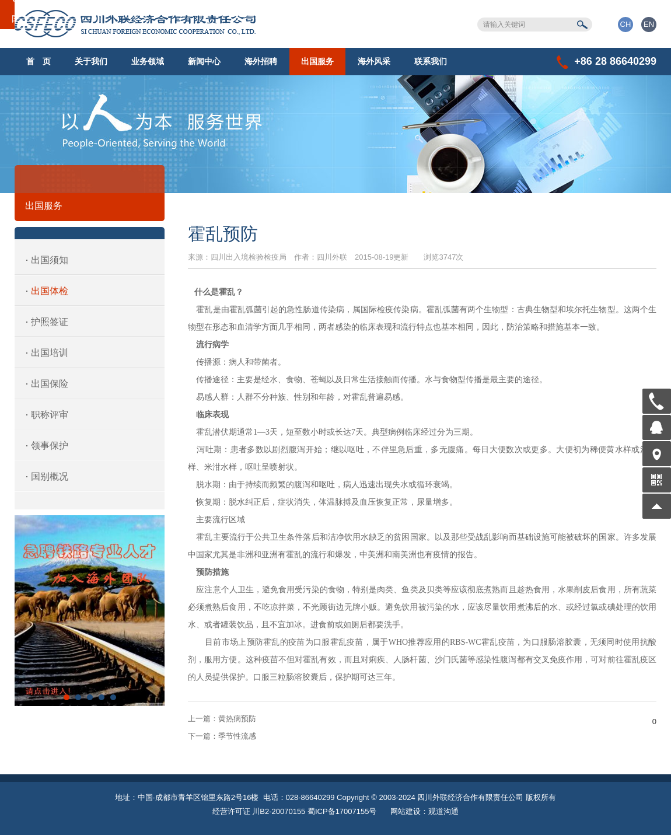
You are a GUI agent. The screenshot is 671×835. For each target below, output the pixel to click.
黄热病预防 (222, 718)
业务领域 (147, 61)
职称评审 (49, 415)
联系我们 (430, 61)
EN (649, 24)
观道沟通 (443, 811)
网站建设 (405, 811)
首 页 (38, 61)
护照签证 (49, 322)
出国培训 (49, 353)
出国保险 (49, 384)
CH (625, 24)
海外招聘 (260, 61)
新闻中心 (204, 61)
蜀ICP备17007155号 (342, 811)
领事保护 (49, 445)
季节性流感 (222, 736)
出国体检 (49, 291)
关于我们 (91, 61)
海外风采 (374, 61)
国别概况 (49, 476)
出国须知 (49, 260)
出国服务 (317, 61)
